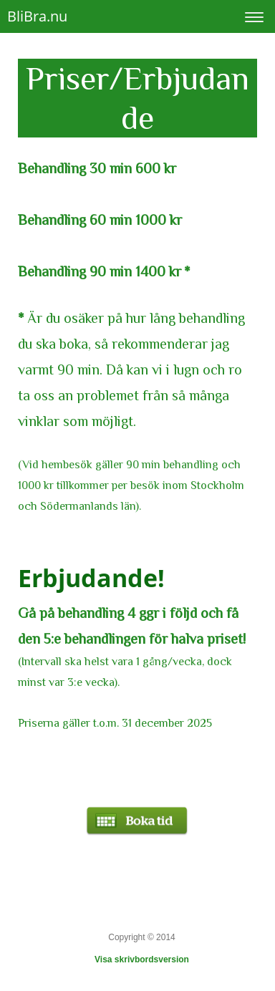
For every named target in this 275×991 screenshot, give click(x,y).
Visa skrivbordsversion (142, 959)
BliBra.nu (37, 16)
